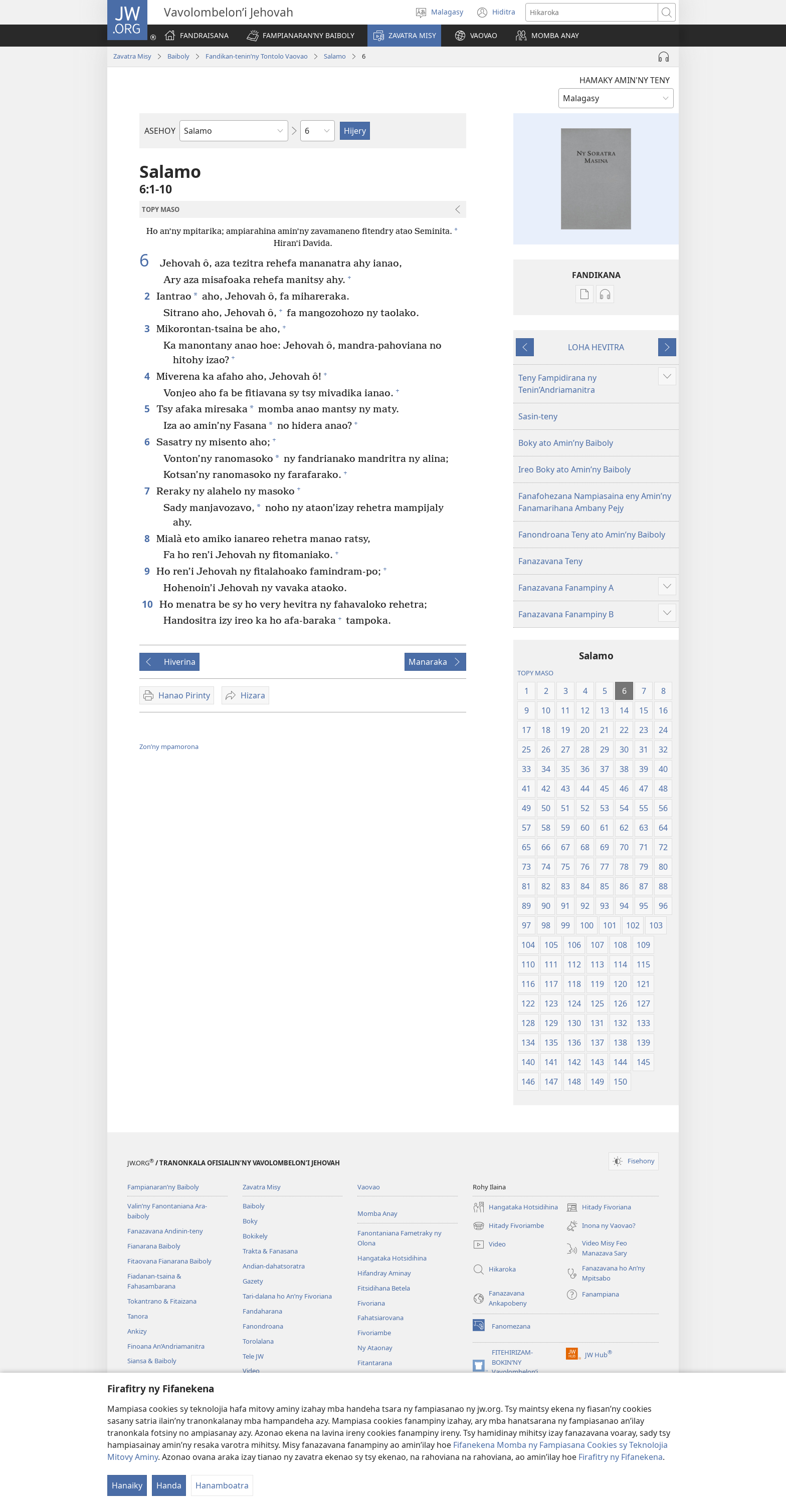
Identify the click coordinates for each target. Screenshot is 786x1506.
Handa (168, 1485)
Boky (250, 1220)
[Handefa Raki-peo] (664, 57)
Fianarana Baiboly (153, 1245)
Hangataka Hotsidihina (392, 1258)
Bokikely (255, 1235)
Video (251, 1370)
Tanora (137, 1316)
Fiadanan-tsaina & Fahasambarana (154, 1281)
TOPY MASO (535, 672)
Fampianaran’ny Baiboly (163, 1186)
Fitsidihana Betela (383, 1288)
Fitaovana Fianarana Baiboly (169, 1261)
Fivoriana (371, 1303)
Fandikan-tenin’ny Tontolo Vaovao (257, 56)
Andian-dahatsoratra (274, 1266)
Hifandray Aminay (384, 1273)
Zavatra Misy (132, 56)
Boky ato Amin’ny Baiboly (565, 442)
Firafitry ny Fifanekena (620, 1456)
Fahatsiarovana (380, 1317)
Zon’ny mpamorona (169, 746)
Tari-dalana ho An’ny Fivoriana (287, 1296)
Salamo (335, 56)
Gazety (253, 1281)
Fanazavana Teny (550, 561)
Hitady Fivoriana (598, 1207)
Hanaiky (127, 1485)
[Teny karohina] (591, 12)
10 (148, 604)
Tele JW (253, 1356)
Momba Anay (377, 1213)
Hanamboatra (222, 1485)
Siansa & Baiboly (151, 1360)
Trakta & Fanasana (270, 1251)
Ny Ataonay (374, 1347)
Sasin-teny (537, 416)
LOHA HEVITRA (596, 347)
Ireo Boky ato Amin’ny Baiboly (574, 469)
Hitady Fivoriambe (508, 1226)
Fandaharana (262, 1311)
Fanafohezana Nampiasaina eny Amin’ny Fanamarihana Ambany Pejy (594, 502)
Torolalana (258, 1341)
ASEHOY (159, 130)
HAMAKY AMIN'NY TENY (624, 80)
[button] (300, 36)
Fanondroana (263, 1326)
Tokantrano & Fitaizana (162, 1301)
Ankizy (137, 1331)
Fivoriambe (374, 1332)
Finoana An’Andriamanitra (166, 1346)
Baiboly (178, 56)
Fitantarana (374, 1362)
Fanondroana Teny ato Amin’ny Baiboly (591, 534)
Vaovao (368, 1186)
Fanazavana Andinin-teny (165, 1230)
